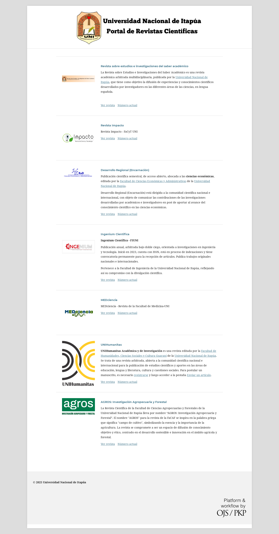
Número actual (127, 105)
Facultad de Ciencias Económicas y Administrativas (153, 181)
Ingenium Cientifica (115, 234)
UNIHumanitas (111, 344)
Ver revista (108, 105)
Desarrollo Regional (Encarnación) (125, 170)
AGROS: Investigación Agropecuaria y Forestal (134, 402)
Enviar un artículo (199, 375)
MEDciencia (109, 300)
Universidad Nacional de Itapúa (195, 355)
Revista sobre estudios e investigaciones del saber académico (144, 66)
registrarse (141, 375)
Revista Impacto (112, 125)
